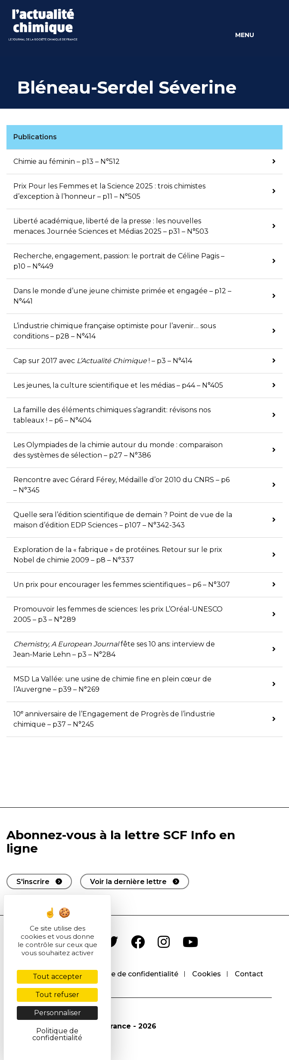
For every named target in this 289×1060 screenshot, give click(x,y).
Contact (249, 974)
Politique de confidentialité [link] (57, 1034)
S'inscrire (33, 882)
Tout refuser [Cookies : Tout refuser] (57, 995)
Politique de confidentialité (131, 974)
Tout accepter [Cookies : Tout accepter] (57, 976)
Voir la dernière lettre (128, 882)
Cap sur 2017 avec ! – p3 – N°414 (102, 361)
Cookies (206, 974)
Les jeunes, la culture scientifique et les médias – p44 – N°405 (118, 385)
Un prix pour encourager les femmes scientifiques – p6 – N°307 (121, 584)
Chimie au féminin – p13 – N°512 (66, 161)
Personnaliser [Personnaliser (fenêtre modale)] (57, 1013)
